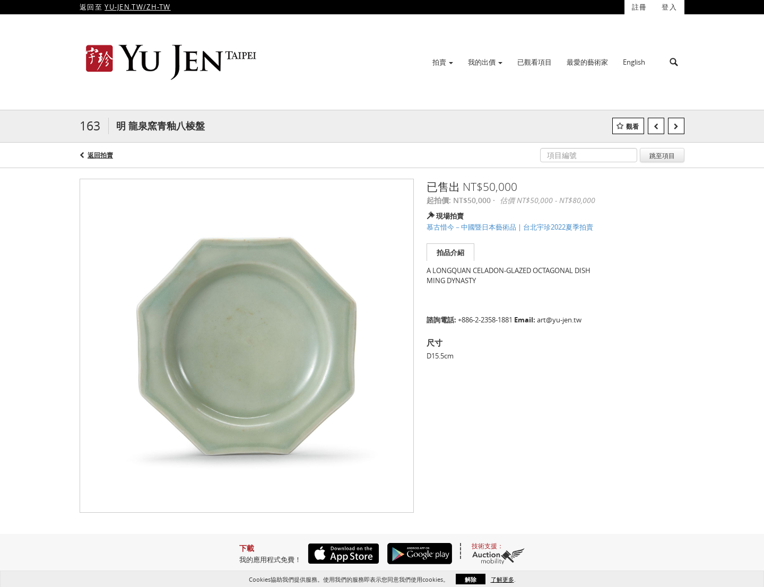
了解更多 (502, 579)
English (634, 62)
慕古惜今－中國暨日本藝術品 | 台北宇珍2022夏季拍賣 (510, 227)
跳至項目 (662, 155)
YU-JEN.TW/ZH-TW (138, 7)
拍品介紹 (450, 252)
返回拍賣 (100, 155)
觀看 (632, 126)
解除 (470, 579)
